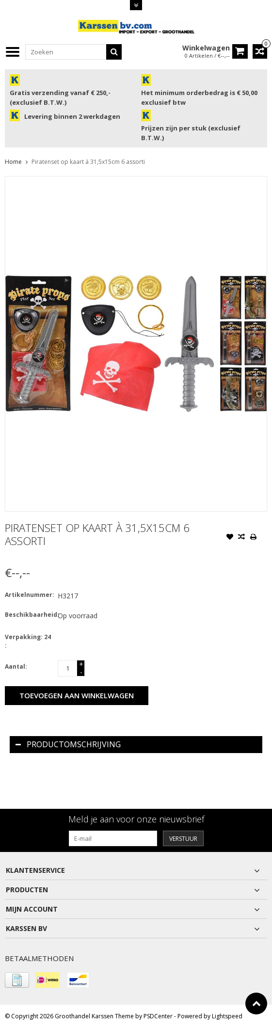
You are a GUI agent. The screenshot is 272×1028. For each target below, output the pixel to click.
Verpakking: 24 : (28, 641)
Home (13, 162)
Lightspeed (227, 1016)
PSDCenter (158, 1016)
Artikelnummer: (29, 595)
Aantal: (16, 666)
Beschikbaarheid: (29, 614)
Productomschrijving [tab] (68, 744)
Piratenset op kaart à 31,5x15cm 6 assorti (88, 162)
